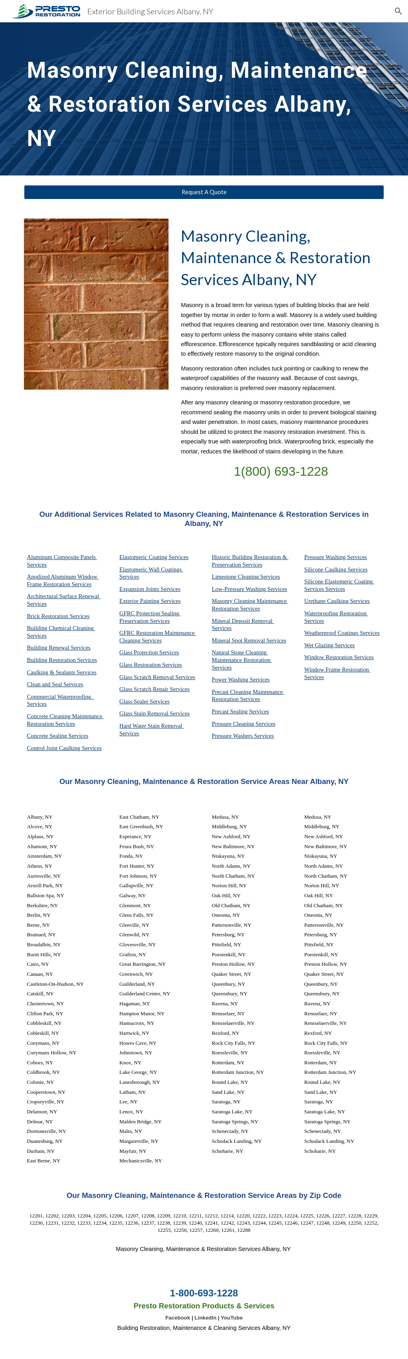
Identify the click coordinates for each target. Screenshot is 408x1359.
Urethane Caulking (327, 601)
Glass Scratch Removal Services (157, 677)
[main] (204, 99)
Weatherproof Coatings (332, 633)
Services (270, 576)
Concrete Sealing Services (57, 736)
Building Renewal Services (59, 647)
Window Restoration (329, 657)
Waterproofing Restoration (336, 613)
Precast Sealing (230, 711)
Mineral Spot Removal (239, 640)
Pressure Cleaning (234, 724)
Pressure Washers (233, 736)
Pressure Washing (325, 557)
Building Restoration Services (62, 660)
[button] (398, 11)
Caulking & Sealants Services (62, 672)
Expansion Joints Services (150, 589)
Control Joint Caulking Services (64, 748)
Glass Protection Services (149, 652)
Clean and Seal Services (55, 684)
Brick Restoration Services (58, 616)
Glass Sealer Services (145, 701)
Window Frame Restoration (337, 669)
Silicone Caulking (326, 569)
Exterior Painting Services (150, 601)
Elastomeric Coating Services (154, 557)
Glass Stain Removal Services (155, 713)
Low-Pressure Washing (239, 589)
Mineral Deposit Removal (243, 621)
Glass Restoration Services (151, 665)
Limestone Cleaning (235, 576)
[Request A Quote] (204, 192)
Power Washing (231, 679)
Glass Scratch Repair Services (155, 689)
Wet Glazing (319, 645)
